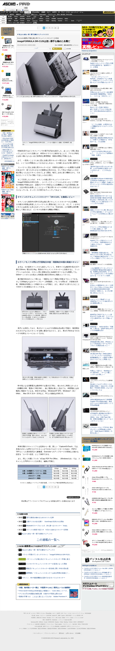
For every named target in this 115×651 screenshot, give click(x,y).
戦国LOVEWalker (91, 628)
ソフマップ (28, 22)
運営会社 (61, 633)
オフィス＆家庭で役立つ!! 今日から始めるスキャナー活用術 (47, 530)
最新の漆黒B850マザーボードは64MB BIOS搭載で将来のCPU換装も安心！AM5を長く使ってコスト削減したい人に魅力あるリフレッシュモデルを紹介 (101, 199)
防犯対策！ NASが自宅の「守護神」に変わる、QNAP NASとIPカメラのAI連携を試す (101, 328)
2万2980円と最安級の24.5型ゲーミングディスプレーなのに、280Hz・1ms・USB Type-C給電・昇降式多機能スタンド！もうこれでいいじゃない (101, 417)
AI (7, 12)
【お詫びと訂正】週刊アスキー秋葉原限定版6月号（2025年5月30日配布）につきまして (98, 577)
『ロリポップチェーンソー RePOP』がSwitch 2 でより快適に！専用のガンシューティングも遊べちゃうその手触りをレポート (101, 79)
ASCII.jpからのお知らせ (89, 565)
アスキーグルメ (26, 14)
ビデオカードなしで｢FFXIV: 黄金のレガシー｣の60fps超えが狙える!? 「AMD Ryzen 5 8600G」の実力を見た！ (101, 430)
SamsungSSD (33, 18)
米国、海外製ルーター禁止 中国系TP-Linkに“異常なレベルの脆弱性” (45, 587)
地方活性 (63, 14)
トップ (3, 12)
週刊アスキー (34, 14)
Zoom (72, 20)
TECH (21, 12)
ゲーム (81, 12)
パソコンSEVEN (34, 16)
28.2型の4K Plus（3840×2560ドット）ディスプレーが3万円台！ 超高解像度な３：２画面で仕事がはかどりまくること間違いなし (101, 356)
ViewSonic (60, 18)
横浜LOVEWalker (42, 628)
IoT (10, 12)
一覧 (49, 48)
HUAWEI (54, 18)
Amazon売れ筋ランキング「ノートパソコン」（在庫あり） (7, 31)
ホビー (49, 12)
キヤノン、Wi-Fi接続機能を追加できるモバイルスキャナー (43, 578)
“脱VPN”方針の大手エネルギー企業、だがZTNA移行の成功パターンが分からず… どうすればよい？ (101, 169)
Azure (28, 20)
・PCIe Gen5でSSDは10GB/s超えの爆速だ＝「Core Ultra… (7, 140)
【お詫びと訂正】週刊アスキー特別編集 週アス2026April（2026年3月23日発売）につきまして (98, 573)
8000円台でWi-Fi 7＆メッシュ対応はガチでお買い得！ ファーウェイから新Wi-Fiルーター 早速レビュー (101, 317)
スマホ (68, 12)
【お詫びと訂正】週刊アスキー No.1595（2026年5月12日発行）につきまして (98, 569)
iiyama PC (54, 615)
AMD (16, 18)
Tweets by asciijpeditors (89, 51)
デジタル (23, 4)
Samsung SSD (34, 622)
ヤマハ (66, 20)
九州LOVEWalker (71, 628)
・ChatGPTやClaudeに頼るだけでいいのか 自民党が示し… (7, 157)
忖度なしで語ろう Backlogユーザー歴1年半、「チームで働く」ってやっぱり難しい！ (101, 372)
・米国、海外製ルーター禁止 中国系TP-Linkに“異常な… (7, 134)
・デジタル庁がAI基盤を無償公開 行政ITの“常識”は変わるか (7, 145)
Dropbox (41, 20)
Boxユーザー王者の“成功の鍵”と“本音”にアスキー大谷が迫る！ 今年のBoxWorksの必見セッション (101, 110)
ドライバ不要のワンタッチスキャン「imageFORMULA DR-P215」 (46, 554)
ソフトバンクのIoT (79, 21)
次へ (56, 28)
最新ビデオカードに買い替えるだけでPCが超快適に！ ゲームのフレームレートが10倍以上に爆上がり (101, 212)
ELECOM (9, 18)
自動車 (43, 12)
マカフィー (9, 22)
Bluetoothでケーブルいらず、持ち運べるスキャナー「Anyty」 (47, 526)
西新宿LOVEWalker (52, 628)
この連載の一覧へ (48, 539)
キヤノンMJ (16, 22)
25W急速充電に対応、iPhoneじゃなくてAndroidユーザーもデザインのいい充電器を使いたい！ (101, 343)
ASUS (47, 16)
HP (54, 16)
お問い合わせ (70, 633)
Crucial (47, 18)
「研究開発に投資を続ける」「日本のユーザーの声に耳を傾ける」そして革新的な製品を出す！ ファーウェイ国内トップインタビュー (101, 255)
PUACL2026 (69, 14)
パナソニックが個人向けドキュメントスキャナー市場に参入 (48, 559)
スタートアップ (74, 12)
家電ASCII (18, 14)
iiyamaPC (22, 16)
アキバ (63, 12)
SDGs (58, 14)
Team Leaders (58, 624)
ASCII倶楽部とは (9, 161)
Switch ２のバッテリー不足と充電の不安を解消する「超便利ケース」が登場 (101, 65)
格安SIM (12, 14)
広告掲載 (77, 633)
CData (47, 20)
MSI (41, 16)
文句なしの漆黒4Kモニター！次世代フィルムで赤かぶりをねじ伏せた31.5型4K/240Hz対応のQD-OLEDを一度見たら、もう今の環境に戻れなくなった (101, 289)
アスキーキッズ (4, 14)
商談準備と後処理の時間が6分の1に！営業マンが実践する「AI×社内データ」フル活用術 (101, 140)
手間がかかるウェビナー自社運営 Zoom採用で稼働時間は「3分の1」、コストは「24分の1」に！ (102, 94)
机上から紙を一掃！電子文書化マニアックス (32, 34)
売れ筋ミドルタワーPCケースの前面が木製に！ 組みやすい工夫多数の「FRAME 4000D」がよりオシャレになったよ (101, 387)
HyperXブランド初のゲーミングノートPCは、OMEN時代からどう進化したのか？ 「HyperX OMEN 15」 (101, 243)
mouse (16, 16)
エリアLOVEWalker (32, 628)
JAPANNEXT (22, 23)
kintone (22, 20)
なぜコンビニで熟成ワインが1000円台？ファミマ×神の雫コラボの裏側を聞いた (101, 301)
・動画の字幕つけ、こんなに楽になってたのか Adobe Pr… (7, 151)
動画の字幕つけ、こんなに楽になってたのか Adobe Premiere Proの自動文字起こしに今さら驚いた (56, 596)
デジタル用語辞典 (55, 626)
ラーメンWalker (23, 628)
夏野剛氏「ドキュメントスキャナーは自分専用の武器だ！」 (48, 573)
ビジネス (15, 12)
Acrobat (16, 20)
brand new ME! (68, 619)
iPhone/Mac (35, 12)
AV (59, 12)
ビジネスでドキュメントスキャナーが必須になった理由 (46, 564)
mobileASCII (63, 626)
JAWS (9, 20)
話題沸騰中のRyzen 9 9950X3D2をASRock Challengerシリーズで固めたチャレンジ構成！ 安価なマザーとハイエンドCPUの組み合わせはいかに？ (101, 182)
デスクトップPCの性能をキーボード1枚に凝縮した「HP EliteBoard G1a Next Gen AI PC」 (101, 229)
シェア (36, 48)
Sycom (28, 16)
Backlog (54, 20)
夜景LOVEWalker (62, 628)
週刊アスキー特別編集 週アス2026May (7, 168)
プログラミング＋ (67, 624)
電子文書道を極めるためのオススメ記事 (40, 517)
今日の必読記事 (38, 626)
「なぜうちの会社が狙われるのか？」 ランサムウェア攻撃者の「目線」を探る (101, 153)
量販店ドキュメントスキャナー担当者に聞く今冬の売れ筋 (47, 568)
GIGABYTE (28, 18)
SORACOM (51, 622)
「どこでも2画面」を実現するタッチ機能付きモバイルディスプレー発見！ (101, 126)
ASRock (41, 18)
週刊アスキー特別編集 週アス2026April (7, 191)
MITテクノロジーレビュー (73, 626)
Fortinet (60, 20)
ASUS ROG (22, 18)
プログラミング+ (52, 14)
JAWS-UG (39, 617)
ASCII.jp (9, 4)
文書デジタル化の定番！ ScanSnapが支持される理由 (45, 521)
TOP (25, 613)
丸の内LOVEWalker (81, 628)
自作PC (54, 12)
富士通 (9, 16)
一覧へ (111, 565)
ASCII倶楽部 (109, 12)
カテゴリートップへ (73, 497)
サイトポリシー (38, 633)
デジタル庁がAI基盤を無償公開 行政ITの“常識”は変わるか (40, 594)
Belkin (66, 18)
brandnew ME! (35, 23)
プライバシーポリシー (50, 633)
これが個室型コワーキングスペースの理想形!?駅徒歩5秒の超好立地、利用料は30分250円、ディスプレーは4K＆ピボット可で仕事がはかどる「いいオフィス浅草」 (101, 271)
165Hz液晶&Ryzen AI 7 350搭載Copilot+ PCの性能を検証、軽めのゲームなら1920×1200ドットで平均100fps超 (101, 402)
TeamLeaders (42, 14)
